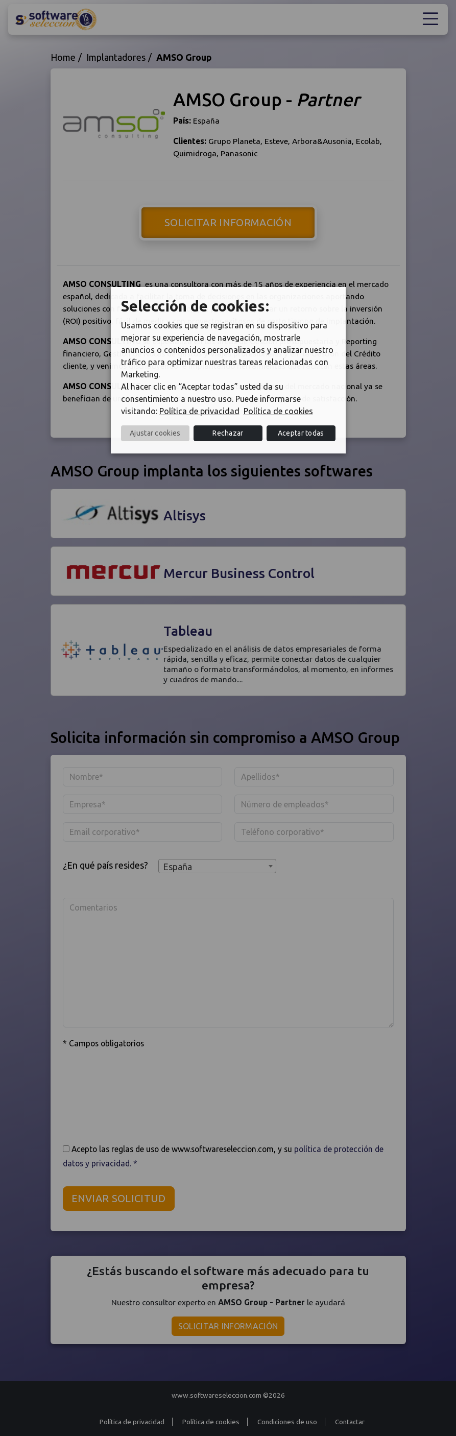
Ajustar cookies (155, 433)
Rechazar (228, 433)
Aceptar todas (301, 433)
